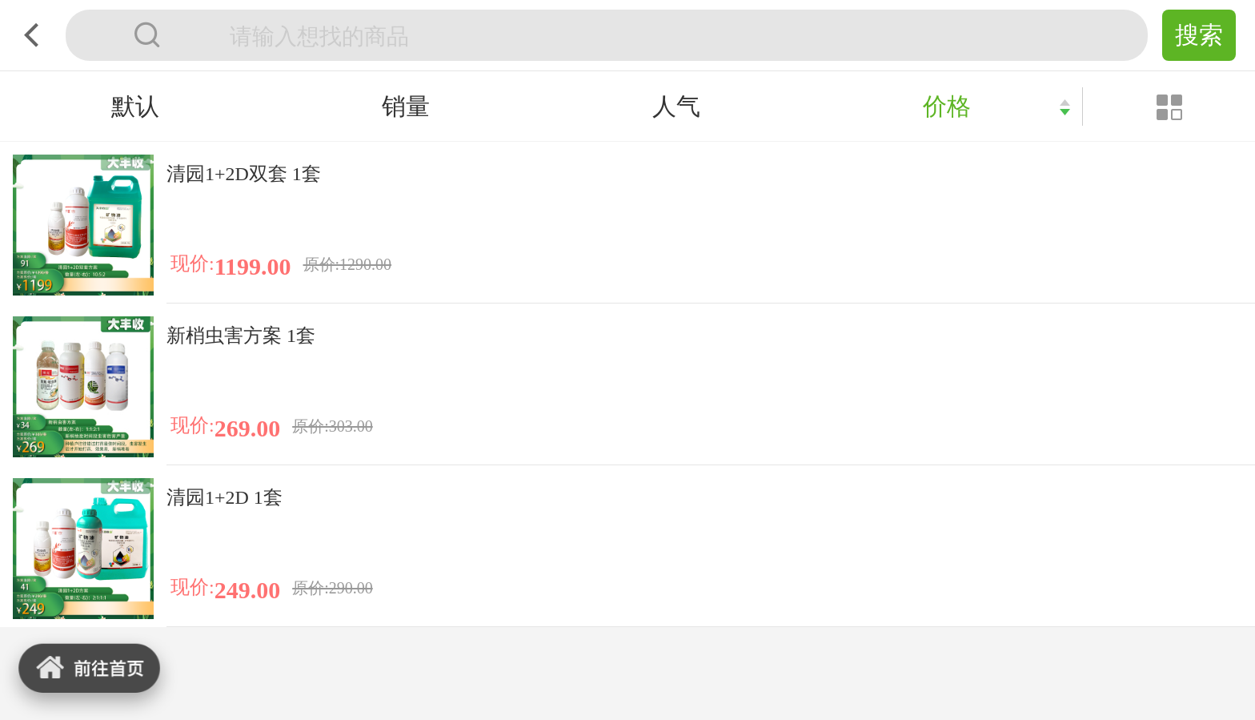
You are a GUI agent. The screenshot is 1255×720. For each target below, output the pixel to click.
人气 (676, 106)
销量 (406, 106)
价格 (947, 106)
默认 (135, 106)
